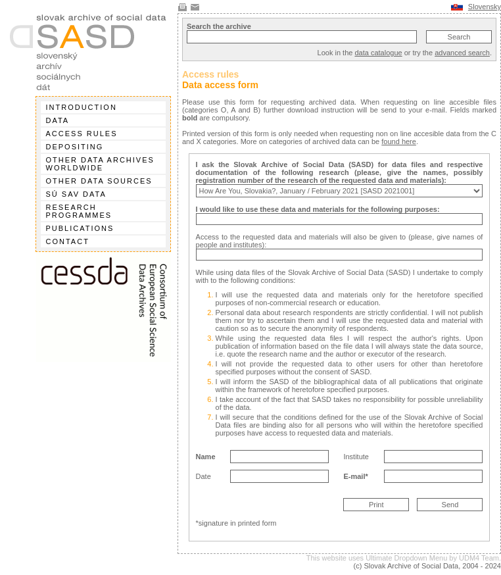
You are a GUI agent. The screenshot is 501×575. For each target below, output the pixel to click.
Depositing (75, 147)
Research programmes (79, 211)
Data (58, 120)
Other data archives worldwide (100, 164)
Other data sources (99, 181)
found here (398, 141)
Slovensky (484, 7)
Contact (67, 241)
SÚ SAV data (76, 194)
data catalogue (378, 53)
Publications (80, 228)
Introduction (81, 107)
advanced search (462, 53)
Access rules (82, 134)
